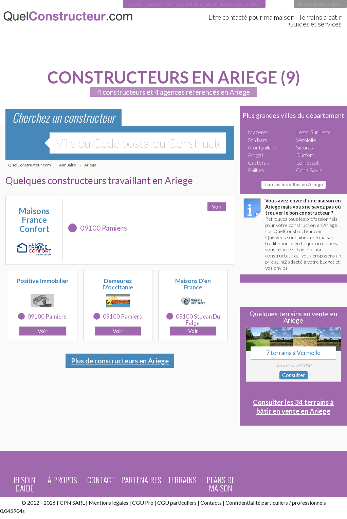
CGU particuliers (177, 502)
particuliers (274, 502)
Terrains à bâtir (320, 17)
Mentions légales (108, 502)
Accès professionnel (320, 3)
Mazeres (258, 132)
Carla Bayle (309, 170)
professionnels (309, 502)
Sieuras (304, 147)
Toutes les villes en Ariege (293, 184)
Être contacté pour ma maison (251, 17)
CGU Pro (142, 502)
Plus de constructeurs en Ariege (120, 361)
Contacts (211, 502)
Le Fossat (307, 162)
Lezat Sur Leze (313, 132)
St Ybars (257, 140)
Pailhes (256, 170)
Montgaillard (262, 147)
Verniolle (306, 140)
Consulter (293, 375)
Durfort (305, 154)
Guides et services (315, 23)
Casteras (258, 162)
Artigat (255, 154)
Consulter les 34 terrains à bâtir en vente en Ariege (293, 406)
